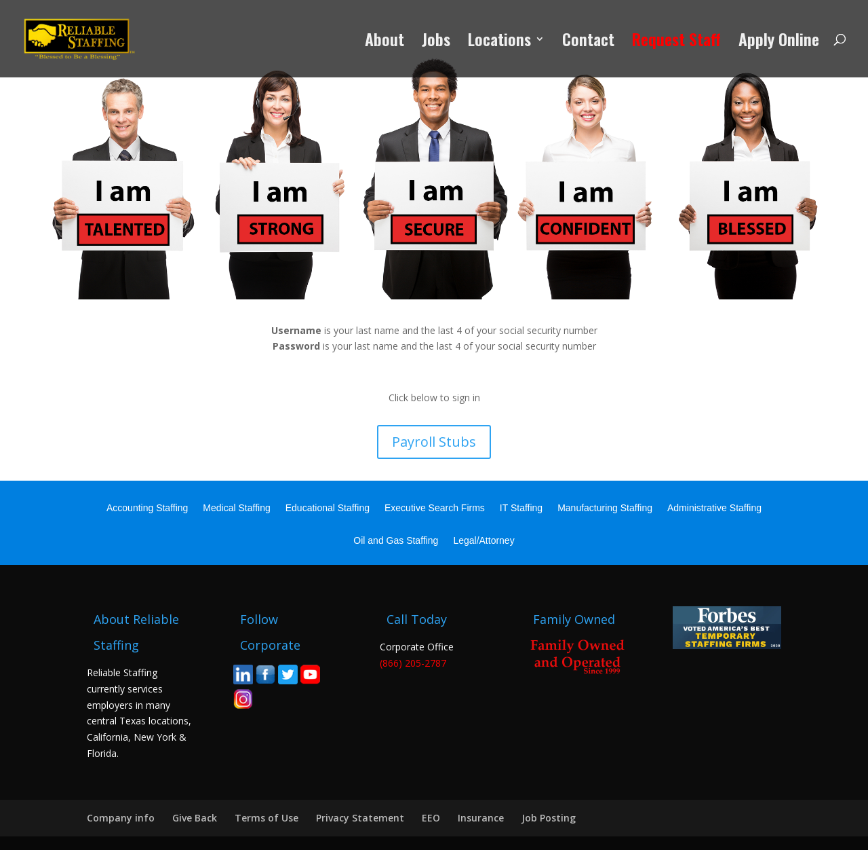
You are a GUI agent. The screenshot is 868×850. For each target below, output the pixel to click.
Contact (588, 42)
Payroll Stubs (434, 441)
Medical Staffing (236, 508)
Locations (499, 42)
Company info (121, 817)
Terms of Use (266, 817)
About (384, 42)
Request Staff (676, 42)
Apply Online (778, 42)
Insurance (481, 817)
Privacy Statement (360, 817)
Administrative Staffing (714, 508)
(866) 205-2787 (413, 663)
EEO (431, 817)
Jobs (436, 42)
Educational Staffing (327, 508)
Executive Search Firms (434, 508)
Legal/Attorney (483, 541)
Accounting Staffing (147, 508)
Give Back (194, 817)
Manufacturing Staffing (604, 508)
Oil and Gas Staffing (395, 541)
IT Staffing (521, 508)
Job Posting (548, 817)
